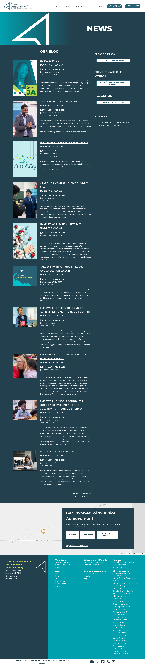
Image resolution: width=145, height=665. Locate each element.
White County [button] (119, 649)
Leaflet (121, 554)
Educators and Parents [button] (95, 560)
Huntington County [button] (121, 607)
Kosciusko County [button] (120, 612)
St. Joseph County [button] (120, 636)
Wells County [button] (118, 646)
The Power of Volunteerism (59, 101)
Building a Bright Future (57, 451)
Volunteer (88, 535)
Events (91, 6)
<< (73, 496)
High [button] (86, 579)
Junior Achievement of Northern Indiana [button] (122, 574)
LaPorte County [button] (119, 617)
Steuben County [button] (120, 641)
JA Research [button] (60, 579)
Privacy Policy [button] (38, 660)
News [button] (57, 586)
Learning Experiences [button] (95, 571)
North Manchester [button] (120, 630)
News (101, 6)
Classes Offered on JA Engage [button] (64, 566)
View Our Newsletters (113, 102)
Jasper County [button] (119, 609)
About (67, 6)
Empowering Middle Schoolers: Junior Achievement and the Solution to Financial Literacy (61, 405)
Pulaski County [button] (119, 633)
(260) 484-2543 (11, 578)
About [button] (58, 571)
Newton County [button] (119, 625)
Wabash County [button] (119, 643)
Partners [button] (117, 560)
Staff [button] (57, 573)
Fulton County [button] (119, 599)
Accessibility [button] (50, 660)
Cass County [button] (118, 588)
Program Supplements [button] (94, 562)
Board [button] (58, 576)
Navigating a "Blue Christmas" (60, 224)
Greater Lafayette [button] (120, 604)
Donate (72, 535)
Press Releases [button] (61, 581)
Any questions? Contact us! (77, 546)
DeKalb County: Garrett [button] (123, 591)
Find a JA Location (120, 654)
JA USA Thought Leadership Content (113, 83)
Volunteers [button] (60, 560)
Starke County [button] (119, 638)
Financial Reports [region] (120, 568)
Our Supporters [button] (119, 565)
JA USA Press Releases (113, 60)
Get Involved (132, 6)
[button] (71, 6)
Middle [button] (87, 576)
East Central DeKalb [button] (121, 594)
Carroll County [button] (119, 586)
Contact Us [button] (11, 576)
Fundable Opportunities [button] (123, 562)
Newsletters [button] (60, 584)
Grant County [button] (118, 601)
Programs (80, 6)
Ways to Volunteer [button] (63, 562)
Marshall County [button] (120, 620)
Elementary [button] (89, 573)
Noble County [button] (119, 628)
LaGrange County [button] (120, 615)
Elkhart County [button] (119, 596)
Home (58, 6)
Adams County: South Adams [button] (125, 583)
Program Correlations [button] (93, 565)
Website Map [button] (61, 660)
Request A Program (107, 535)
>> (90, 496)
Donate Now (114, 6)
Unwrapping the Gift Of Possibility (64, 142)
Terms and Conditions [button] (23, 660)
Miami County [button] (118, 622)
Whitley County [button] (119, 651)
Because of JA (49, 61)
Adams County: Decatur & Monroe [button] (124, 579)
